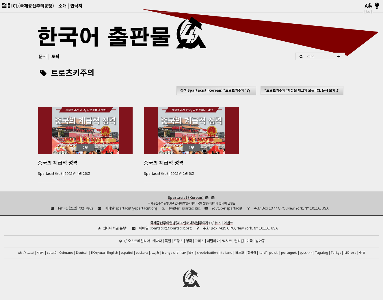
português (289, 252)
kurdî (263, 252)
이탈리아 (213, 240)
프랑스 (178, 240)
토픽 (55, 56)
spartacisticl (190, 207)
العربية (30, 252)
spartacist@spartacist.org (136, 207)
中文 (362, 252)
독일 (168, 240)
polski (273, 252)
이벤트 (228, 222)
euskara (142, 252)
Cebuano (66, 252)
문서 (42, 56)
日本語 (240, 252)
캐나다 (157, 240)
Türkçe (336, 252)
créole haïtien (207, 252)
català (52, 252)
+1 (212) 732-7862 (78, 207)
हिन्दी (191, 252)
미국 (249, 240)
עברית (181, 252)
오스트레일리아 (139, 240)
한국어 (252, 252)
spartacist (234, 207)
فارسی (154, 252)
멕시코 (227, 240)
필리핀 (239, 240)
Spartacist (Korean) (186, 197)
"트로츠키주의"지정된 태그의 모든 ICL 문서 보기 (302, 90)
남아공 (260, 240)
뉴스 (218, 222)
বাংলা (40, 253)
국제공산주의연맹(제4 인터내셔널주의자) (180, 222)
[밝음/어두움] (377, 6)
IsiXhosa (350, 252)
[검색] (339, 56)
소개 (62, 5)
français (168, 252)
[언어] (368, 6)
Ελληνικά (98, 252)
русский (306, 252)
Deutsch (82, 252)
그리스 (199, 240)
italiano (226, 252)
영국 (189, 240)
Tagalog (321, 252)
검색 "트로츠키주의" (216, 90)
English (112, 252)
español (127, 252)
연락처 (76, 5)
